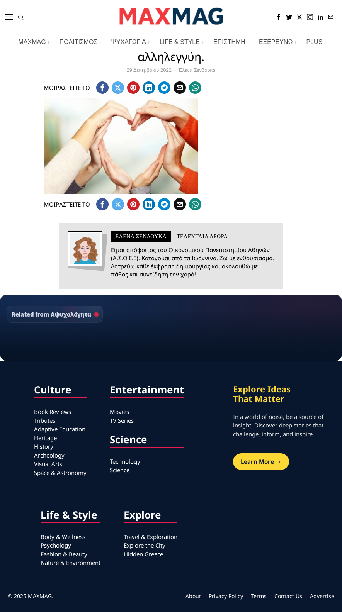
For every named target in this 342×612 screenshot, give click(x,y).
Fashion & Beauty (64, 554)
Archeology (49, 455)
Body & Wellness (63, 537)
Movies (119, 411)
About (193, 596)
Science (119, 470)
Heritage (45, 438)
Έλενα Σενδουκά (197, 70)
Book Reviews (52, 411)
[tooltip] (278, 17)
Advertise (322, 596)
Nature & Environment (70, 562)
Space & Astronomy (60, 472)
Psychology (56, 545)
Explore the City (144, 545)
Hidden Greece (143, 554)
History (43, 446)
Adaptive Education (59, 429)
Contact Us (288, 596)
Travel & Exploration (150, 537)
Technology (125, 461)
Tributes (44, 420)
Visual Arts (48, 464)
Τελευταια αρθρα (202, 236)
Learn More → (261, 461)
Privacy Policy (226, 596)
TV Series (122, 420)
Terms (259, 596)
